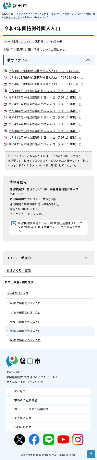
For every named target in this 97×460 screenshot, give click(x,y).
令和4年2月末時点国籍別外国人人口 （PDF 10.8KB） (45, 137)
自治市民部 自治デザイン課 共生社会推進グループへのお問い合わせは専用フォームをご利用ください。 (50, 227)
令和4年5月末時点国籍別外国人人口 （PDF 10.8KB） (45, 117)
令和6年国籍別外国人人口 (25, 312)
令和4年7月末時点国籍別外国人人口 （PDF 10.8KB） (45, 104)
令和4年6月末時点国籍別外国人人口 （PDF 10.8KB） (45, 111)
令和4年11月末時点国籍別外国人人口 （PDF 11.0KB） (46, 77)
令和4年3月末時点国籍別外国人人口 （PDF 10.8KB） (45, 131)
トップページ (23, 13)
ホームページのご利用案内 (31, 409)
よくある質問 (22, 418)
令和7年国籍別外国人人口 (25, 303)
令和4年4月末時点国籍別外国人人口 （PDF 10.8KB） (45, 124)
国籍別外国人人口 (13, 17)
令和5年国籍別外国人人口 (25, 322)
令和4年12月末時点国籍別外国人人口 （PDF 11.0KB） (46, 71)
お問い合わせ (22, 427)
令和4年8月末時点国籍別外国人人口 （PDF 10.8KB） (45, 97)
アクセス (20, 391)
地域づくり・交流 (60, 13)
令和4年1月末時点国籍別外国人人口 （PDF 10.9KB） (45, 144)
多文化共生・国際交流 (83, 13)
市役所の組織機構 (25, 400)
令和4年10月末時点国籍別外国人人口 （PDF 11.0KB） (46, 84)
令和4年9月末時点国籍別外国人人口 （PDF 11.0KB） (45, 91)
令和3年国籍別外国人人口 (25, 340)
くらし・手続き (41, 13)
